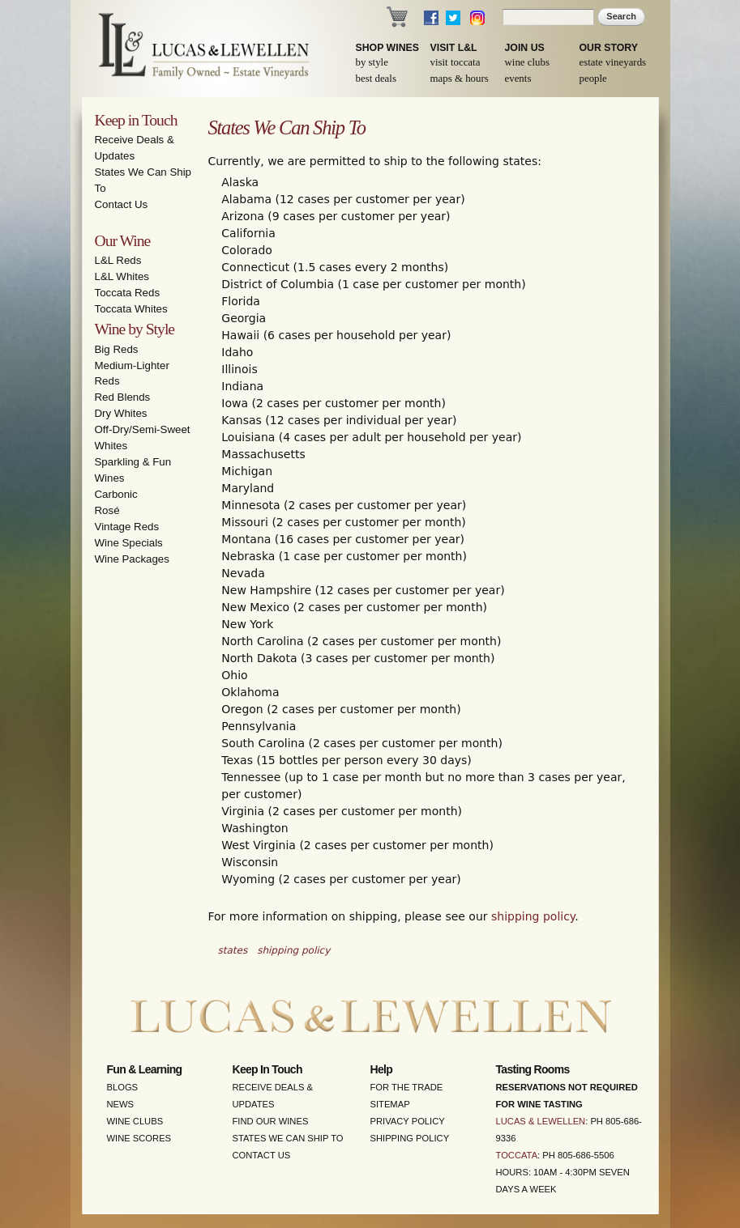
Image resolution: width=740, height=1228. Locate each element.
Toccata (517, 1155)
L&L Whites (122, 276)
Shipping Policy (410, 1138)
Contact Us (121, 204)
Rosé (107, 510)
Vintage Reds (127, 527)
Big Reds (117, 349)
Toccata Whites (131, 309)
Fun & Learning (144, 1069)
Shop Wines (387, 47)
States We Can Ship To (288, 1138)
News (121, 1104)
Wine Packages (132, 559)
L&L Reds (118, 260)
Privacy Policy (407, 1121)
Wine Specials (129, 543)
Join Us (525, 47)
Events (518, 78)
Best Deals (376, 78)
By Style (372, 62)
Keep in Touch (136, 120)
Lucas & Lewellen (541, 1121)
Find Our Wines (271, 1121)
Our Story (609, 47)
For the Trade (406, 1087)
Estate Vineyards (613, 62)
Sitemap (390, 1104)
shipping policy (533, 916)
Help (381, 1069)
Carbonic (116, 494)
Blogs (123, 1087)
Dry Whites (121, 413)
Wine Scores (139, 1138)
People (593, 78)
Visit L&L (453, 47)
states (233, 950)
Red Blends (123, 397)
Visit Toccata (455, 62)
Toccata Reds (127, 293)
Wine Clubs (527, 62)
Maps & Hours (459, 78)
